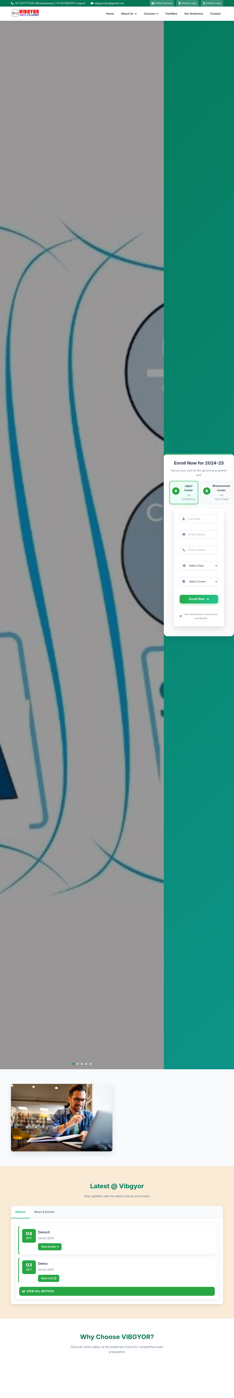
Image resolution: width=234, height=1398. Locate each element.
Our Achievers (193, 14)
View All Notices (39, 1291)
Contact (215, 14)
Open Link (49, 1280)
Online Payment (157, 3)
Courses (151, 14)
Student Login (185, 3)
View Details (51, 1247)
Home (110, 14)
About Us (129, 14)
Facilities (171, 14)
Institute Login (211, 3)
